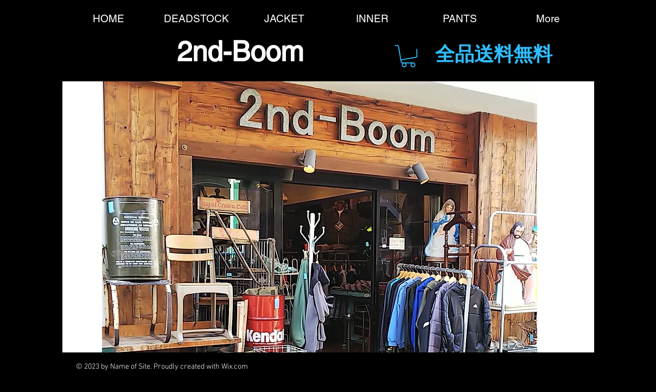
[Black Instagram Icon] (500, 366)
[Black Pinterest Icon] (470, 366)
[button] (408, 56)
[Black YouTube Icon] (440, 366)
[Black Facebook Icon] (350, 366)
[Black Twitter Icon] (380, 366)
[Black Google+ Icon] (410, 366)
